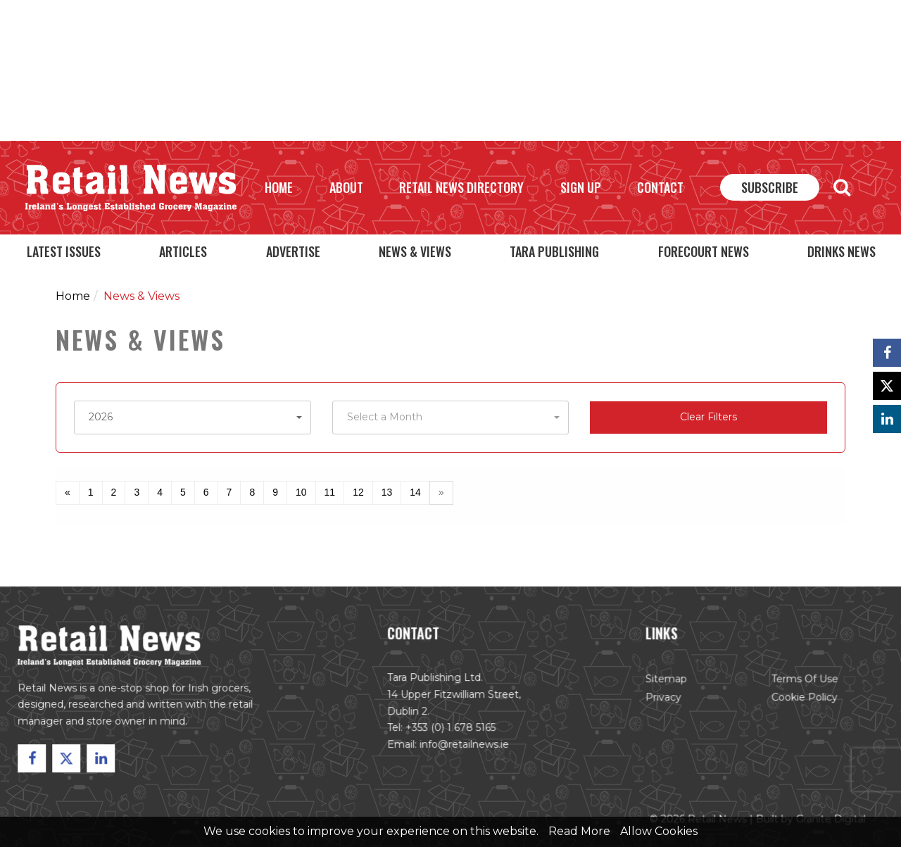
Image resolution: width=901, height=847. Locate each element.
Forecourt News (703, 251)
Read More (579, 831)
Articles (183, 251)
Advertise (293, 251)
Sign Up (580, 187)
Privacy (661, 699)
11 (330, 492)
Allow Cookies (659, 831)
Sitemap (663, 681)
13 (387, 492)
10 (301, 492)
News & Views (415, 251)
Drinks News (841, 251)
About (346, 187)
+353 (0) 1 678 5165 (451, 728)
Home (279, 187)
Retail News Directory (461, 187)
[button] (192, 417)
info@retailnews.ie (464, 745)
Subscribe (769, 187)
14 (415, 492)
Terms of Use (801, 681)
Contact (660, 187)
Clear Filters (708, 416)
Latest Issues (64, 251)
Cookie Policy (800, 699)
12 (358, 492)
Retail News (131, 188)
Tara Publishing (554, 251)
